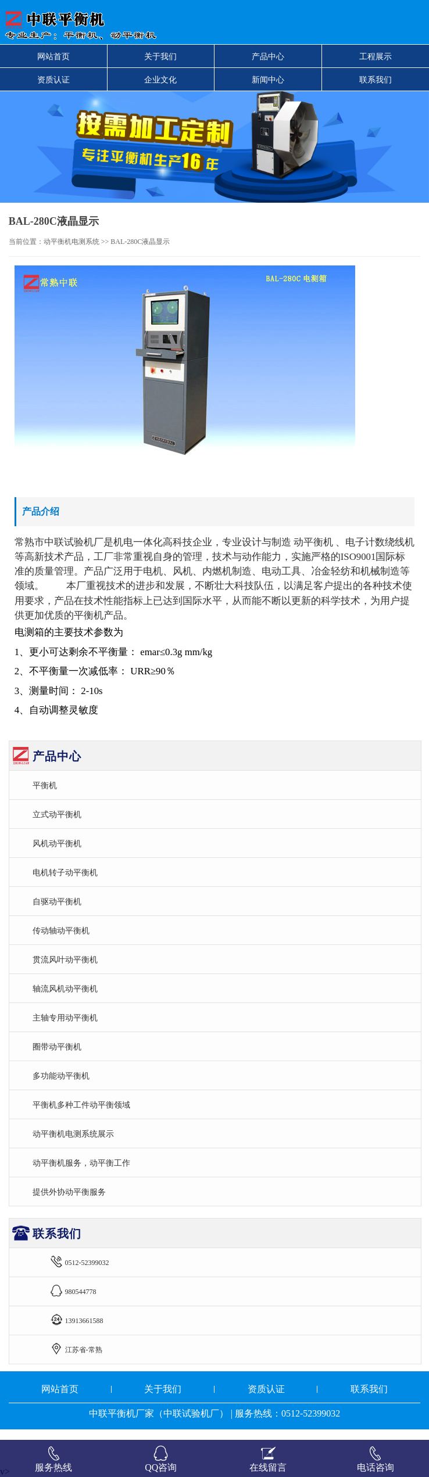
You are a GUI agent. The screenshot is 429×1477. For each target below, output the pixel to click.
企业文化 (160, 79)
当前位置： (26, 242)
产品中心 (268, 56)
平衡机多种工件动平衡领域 (81, 1104)
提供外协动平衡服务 (69, 1191)
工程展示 (375, 56)
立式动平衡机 (57, 814)
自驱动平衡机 (57, 901)
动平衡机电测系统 (71, 242)
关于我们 (160, 56)
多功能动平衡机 (61, 1075)
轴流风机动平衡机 (65, 988)
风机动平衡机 (57, 843)
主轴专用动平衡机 (65, 1017)
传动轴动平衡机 (61, 930)
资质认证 (53, 79)
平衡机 (45, 785)
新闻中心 (268, 79)
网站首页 (53, 56)
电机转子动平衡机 (65, 872)
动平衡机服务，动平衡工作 (81, 1162)
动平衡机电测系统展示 (73, 1133)
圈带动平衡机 (57, 1046)
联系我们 (375, 79)
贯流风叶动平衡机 (65, 959)
